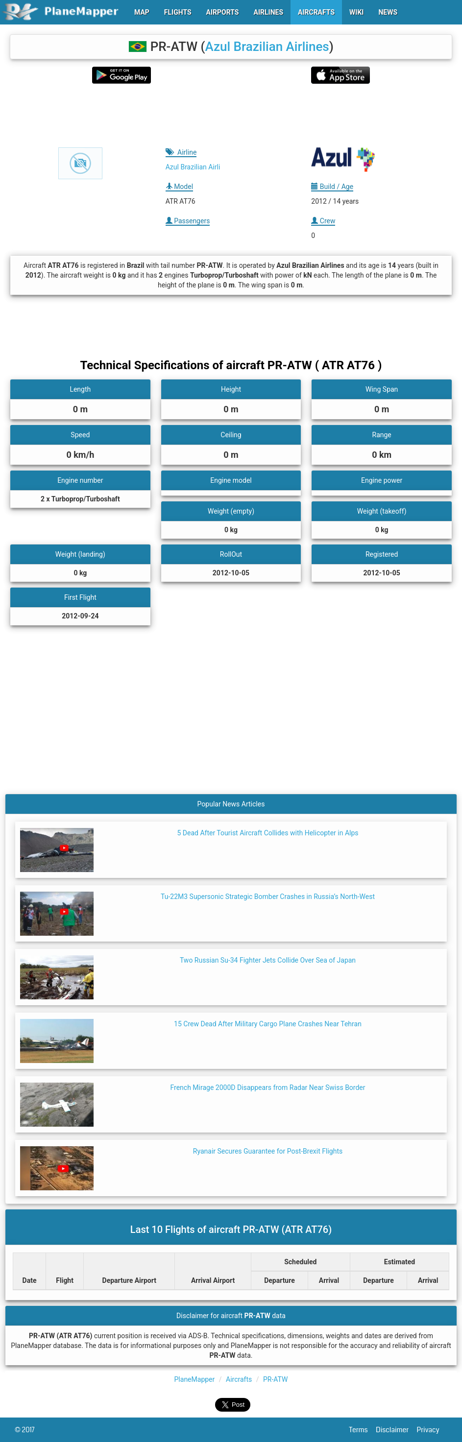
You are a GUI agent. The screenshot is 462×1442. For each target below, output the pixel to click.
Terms (362, 1430)
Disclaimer (396, 1430)
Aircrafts (239, 1379)
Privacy (432, 1430)
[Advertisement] (231, 116)
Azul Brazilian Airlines (267, 46)
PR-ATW (275, 1379)
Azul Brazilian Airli (193, 167)
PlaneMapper (194, 1379)
